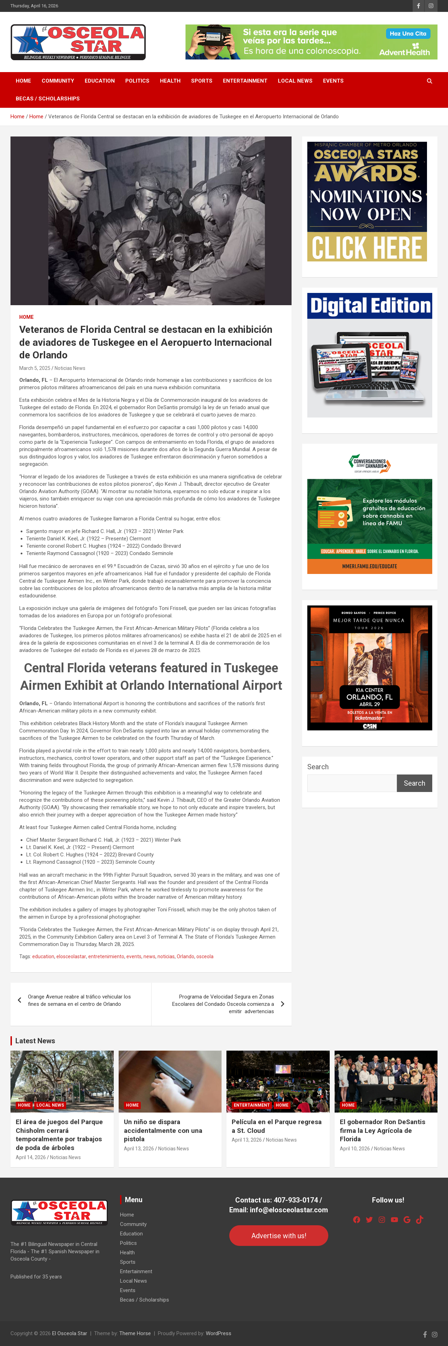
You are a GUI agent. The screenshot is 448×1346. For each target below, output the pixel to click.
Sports (201, 81)
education (43, 956)
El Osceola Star (69, 1333)
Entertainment (245, 81)
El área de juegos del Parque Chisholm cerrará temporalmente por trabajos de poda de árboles (59, 1135)
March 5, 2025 (34, 368)
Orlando (185, 956)
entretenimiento (106, 956)
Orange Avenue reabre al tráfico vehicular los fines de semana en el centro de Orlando (79, 1000)
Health (170, 81)
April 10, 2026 (355, 1148)
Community (58, 81)
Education (100, 81)
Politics (137, 81)
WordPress (218, 1333)
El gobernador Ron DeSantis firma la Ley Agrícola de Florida (382, 1130)
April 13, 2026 (139, 1148)
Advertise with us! (278, 1236)
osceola (205, 956)
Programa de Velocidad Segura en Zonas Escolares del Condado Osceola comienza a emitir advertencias (223, 1004)
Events (333, 81)
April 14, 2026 (31, 1157)
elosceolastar (71, 956)
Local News (295, 81)
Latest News (35, 1041)
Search (318, 767)
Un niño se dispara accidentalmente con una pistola (163, 1130)
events (133, 956)
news (149, 956)
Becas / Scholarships (48, 99)
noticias (166, 956)
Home (23, 81)
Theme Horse (135, 1333)
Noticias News (70, 368)
